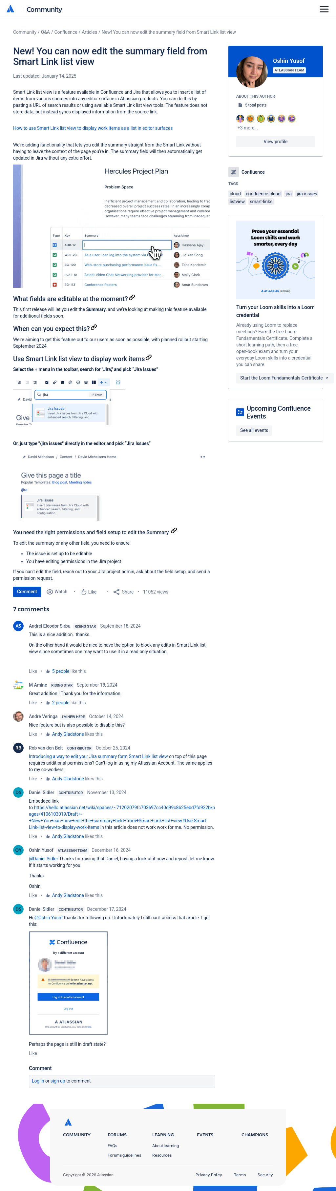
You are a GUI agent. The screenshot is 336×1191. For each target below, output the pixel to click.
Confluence (65, 32)
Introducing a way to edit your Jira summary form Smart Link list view (98, 756)
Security (265, 1174)
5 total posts (256, 105)
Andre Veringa (43, 716)
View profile (275, 141)
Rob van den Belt (46, 748)
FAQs (112, 1145)
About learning (165, 1145)
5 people (61, 671)
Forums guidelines (124, 1155)
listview (237, 201)
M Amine (38, 685)
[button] (111, 226)
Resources (162, 1155)
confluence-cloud (263, 193)
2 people (61, 702)
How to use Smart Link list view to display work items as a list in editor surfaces (93, 128)
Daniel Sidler (41, 792)
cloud (235, 193)
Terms (240, 1174)
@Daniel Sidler (43, 858)
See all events (254, 430)
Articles (89, 32)
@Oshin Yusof (48, 917)
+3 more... (248, 127)
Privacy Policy (209, 1174)
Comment (27, 591)
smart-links (261, 201)
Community (44, 9)
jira (288, 193)
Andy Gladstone (68, 734)
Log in (38, 1081)
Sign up (58, 1081)
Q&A (45, 32)
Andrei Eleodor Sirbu (49, 626)
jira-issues (307, 193)
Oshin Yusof (41, 850)
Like (33, 671)
